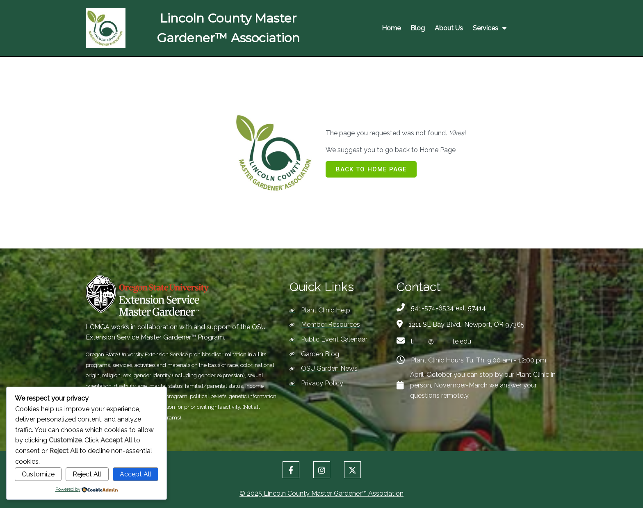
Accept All (135, 474)
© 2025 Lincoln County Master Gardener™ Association (321, 492)
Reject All (87, 474)
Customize (38, 474)
